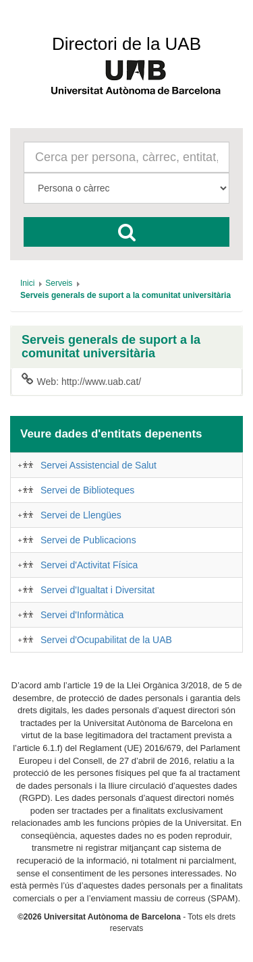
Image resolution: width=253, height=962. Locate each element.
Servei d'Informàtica (81, 614)
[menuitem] (27, 283)
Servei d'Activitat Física (89, 565)
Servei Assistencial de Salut (98, 465)
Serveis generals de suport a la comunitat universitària (111, 347)
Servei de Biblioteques (87, 490)
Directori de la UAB (126, 44)
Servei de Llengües (80, 515)
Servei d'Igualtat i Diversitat (97, 589)
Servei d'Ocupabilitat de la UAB (106, 639)
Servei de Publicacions (88, 540)
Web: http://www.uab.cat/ (81, 381)
